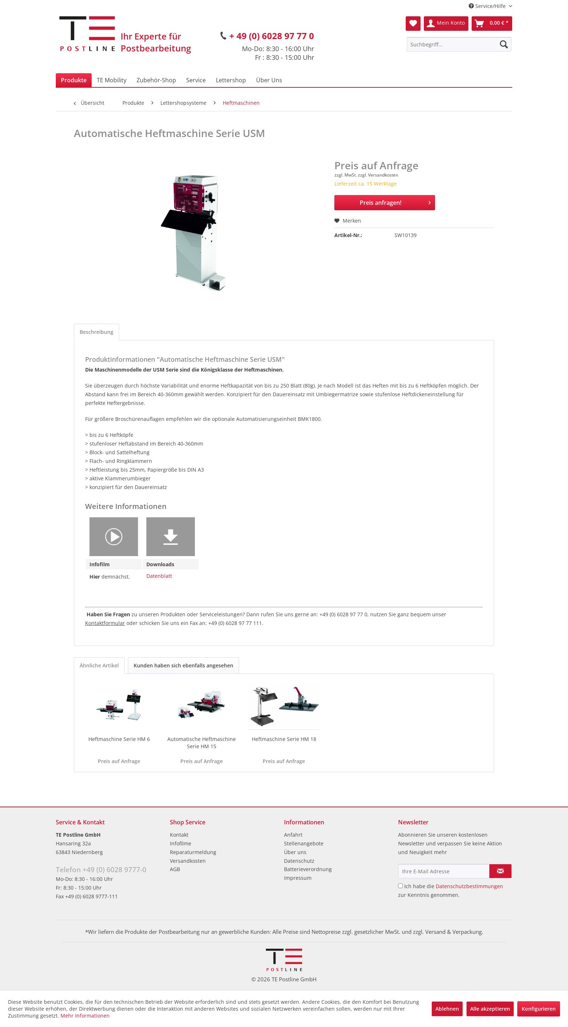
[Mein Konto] (446, 23)
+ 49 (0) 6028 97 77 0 (271, 36)
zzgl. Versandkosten (378, 175)
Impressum (298, 877)
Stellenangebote (303, 843)
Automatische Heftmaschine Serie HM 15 (201, 743)
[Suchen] (503, 44)
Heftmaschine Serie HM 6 (119, 739)
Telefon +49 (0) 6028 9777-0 (101, 869)
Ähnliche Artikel (99, 665)
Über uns (295, 852)
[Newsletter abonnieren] (500, 871)
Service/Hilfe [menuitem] (488, 6)
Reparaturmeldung (193, 852)
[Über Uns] (269, 80)
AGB (175, 869)
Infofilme (180, 843)
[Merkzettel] (413, 23)
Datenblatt (159, 575)
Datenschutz (299, 860)
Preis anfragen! (395, 202)
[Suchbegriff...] (459, 44)
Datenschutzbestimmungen (469, 886)
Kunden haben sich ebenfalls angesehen (183, 665)
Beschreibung (96, 331)
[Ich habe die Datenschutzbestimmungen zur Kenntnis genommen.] (400, 885)
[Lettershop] (231, 80)
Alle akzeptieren (490, 1008)
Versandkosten (188, 860)
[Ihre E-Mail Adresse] (443, 871)
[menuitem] (459, 44)
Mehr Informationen (85, 1015)
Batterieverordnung (308, 869)
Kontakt (179, 834)
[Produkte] (74, 80)
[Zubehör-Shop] (156, 80)
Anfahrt (293, 834)
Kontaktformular (105, 623)
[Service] (196, 80)
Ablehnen (447, 1008)
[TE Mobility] (111, 80)
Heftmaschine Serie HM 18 (284, 739)
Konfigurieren (539, 1008)
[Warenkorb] (492, 23)
